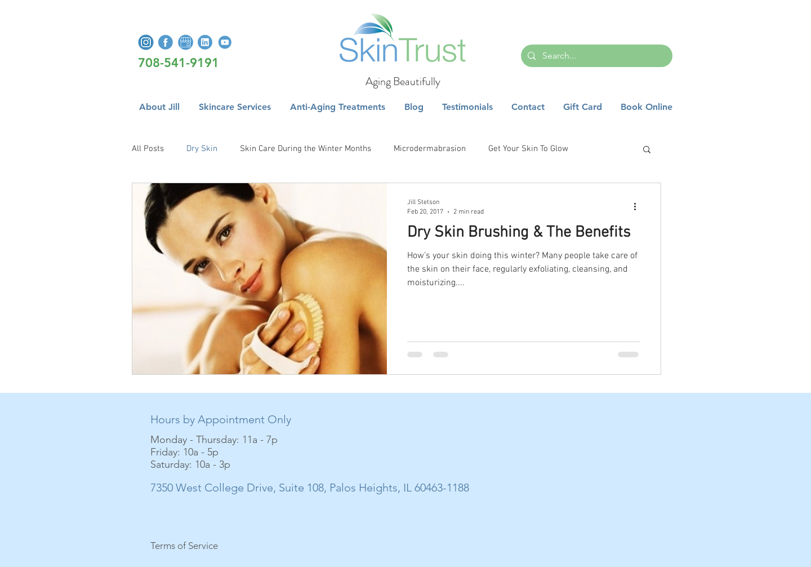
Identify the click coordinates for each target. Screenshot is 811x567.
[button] (234, 107)
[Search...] (595, 56)
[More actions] (638, 206)
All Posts (148, 149)
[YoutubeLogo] (225, 42)
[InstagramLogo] (146, 42)
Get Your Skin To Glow (528, 149)
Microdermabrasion (430, 149)
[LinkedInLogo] (205, 42)
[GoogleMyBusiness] (185, 42)
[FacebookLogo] (165, 42)
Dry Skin (201, 149)
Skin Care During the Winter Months (305, 149)
